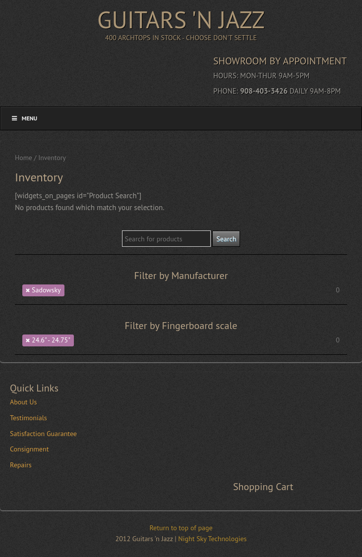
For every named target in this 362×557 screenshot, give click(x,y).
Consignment (29, 449)
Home (23, 157)
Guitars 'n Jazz (181, 19)
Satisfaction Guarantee (43, 433)
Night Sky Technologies (212, 538)
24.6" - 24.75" (51, 339)
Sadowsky (46, 289)
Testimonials (28, 417)
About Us (23, 401)
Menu (23, 118)
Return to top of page (180, 527)
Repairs (21, 464)
